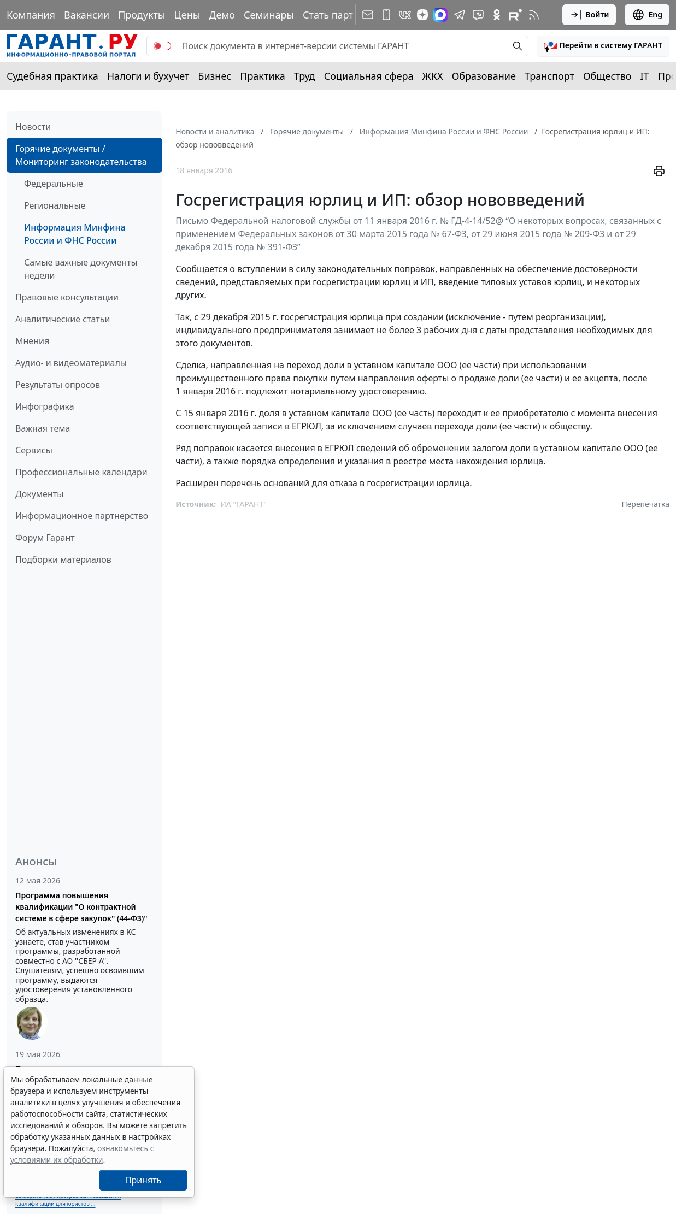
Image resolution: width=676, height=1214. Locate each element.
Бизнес (214, 75)
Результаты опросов (57, 385)
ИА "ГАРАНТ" (243, 504)
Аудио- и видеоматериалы (71, 363)
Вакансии (86, 14)
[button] (603, 46)
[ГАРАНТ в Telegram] (459, 14)
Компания (31, 14)
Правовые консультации (67, 297)
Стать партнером (343, 14)
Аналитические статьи (62, 319)
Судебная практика (52, 75)
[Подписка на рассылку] (367, 14)
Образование (484, 75)
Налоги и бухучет (148, 75)
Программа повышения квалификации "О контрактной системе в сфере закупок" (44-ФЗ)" (81, 906)
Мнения (32, 341)
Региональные (54, 205)
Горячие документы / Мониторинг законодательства (81, 155)
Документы (39, 494)
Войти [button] (589, 14)
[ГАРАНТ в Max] (440, 15)
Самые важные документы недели (81, 268)
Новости (33, 127)
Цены (187, 14)
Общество (607, 75)
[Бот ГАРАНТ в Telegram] (478, 14)
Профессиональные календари (81, 472)
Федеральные (53, 184)
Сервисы (33, 450)
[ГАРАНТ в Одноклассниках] (496, 14)
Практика (262, 75)
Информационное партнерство (81, 516)
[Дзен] (422, 14)
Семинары (269, 14)
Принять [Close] (143, 1180)
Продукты (141, 14)
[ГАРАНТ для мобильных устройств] (386, 14)
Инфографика (44, 406)
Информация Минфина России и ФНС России (75, 233)
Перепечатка (645, 504)
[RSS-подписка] (533, 14)
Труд (304, 75)
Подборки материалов (63, 559)
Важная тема (42, 428)
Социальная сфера (369, 75)
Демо (222, 14)
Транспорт (549, 75)
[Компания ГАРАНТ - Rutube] (515, 14)
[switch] (162, 46)
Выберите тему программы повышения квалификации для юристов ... (68, 1199)
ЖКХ (432, 75)
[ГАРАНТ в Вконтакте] (405, 14)
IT (644, 75)
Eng (647, 14)
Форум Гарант (45, 538)
